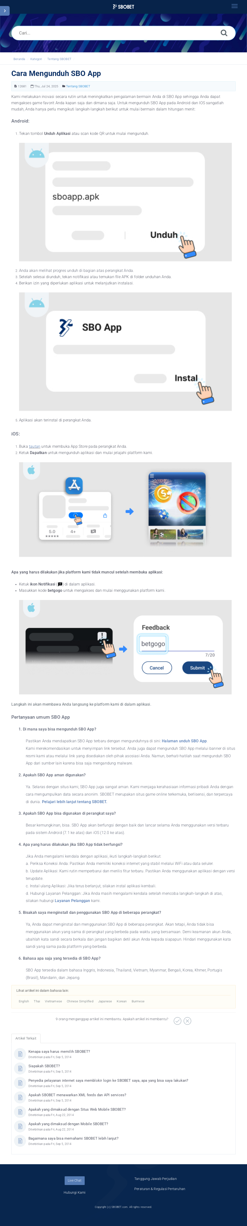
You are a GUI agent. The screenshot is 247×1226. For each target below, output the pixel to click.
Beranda (19, 59)
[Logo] (123, 7)
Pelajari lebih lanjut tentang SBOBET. (74, 801)
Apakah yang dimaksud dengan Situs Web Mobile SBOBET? (77, 1109)
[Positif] (176, 1019)
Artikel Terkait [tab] (25, 1038)
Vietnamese (53, 1001)
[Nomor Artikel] (15, 86)
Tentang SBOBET (59, 59)
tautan (34, 446)
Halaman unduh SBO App (184, 741)
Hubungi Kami (74, 1192)
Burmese (138, 1001)
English (24, 1001)
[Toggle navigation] (234, 6)
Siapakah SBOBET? (44, 1066)
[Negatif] (186, 1019)
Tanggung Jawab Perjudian (155, 1179)
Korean (122, 1001)
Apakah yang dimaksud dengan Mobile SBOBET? (68, 1124)
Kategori (36, 59)
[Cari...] (123, 33)
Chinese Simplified (80, 1001)
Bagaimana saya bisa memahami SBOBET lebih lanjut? (73, 1138)
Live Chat (75, 1180)
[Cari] (224, 32)
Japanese (105, 1001)
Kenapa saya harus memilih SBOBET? (59, 1051)
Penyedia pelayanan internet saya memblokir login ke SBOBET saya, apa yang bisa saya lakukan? (108, 1080)
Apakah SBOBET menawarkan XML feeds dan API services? (77, 1095)
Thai (37, 1001)
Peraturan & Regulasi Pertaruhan (159, 1189)
